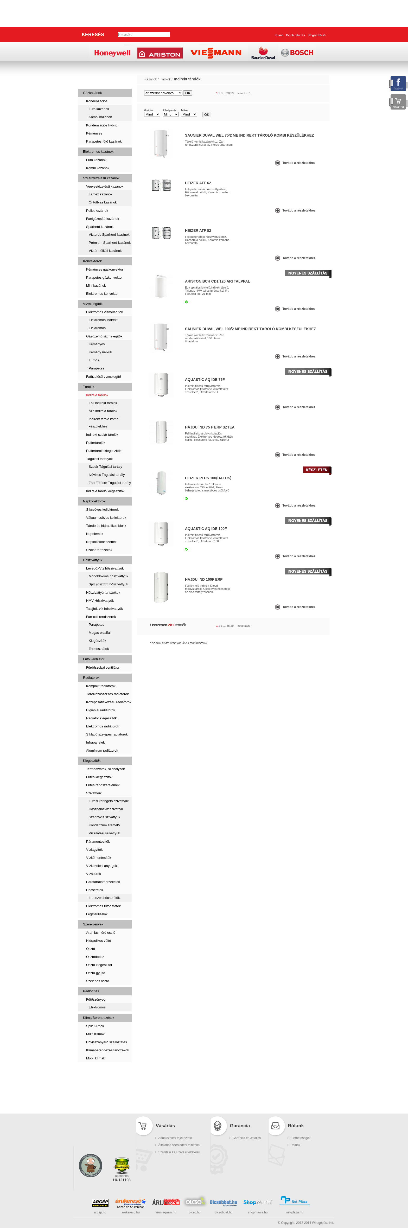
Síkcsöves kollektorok (102, 509)
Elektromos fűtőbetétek (103, 906)
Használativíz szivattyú (106, 809)
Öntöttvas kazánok (103, 202)
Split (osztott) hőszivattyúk (108, 584)
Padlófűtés (91, 991)
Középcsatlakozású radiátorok (108, 702)
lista (319, 94)
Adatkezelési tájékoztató (175, 1138)
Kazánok (91, 79)
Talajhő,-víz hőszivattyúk (104, 609)
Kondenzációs (96, 101)
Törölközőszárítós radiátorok (107, 694)
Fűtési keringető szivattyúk (109, 801)
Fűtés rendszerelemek (103, 785)
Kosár (279, 35)
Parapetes (96, 368)
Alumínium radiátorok (102, 750)
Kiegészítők (97, 641)
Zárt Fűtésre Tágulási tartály (110, 483)
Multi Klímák (95, 1034)
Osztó (90, 949)
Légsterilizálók (96, 914)
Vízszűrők (93, 874)
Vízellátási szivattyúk (104, 833)
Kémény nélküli (100, 352)
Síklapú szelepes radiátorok (107, 734)
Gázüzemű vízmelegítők (104, 336)
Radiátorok (91, 678)
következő (244, 93)
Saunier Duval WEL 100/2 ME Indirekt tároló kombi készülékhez (250, 329)
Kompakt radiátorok (101, 686)
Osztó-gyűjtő (95, 973)
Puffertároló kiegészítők (104, 451)
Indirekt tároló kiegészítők (105, 491)
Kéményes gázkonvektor (104, 269)
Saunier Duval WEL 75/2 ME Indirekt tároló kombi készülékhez (249, 135)
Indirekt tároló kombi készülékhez (104, 422)
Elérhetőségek (301, 1138)
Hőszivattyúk (92, 560)
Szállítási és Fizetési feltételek (179, 1152)
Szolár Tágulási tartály (105, 467)
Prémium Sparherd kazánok (110, 243)
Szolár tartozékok (99, 550)
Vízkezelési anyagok (101, 866)
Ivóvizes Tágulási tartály (107, 475)
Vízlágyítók (94, 850)
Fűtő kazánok (99, 109)
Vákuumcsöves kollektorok (106, 518)
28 (228, 93)
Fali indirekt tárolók (103, 403)
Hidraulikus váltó (98, 941)
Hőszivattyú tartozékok (103, 592)
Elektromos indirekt (103, 320)
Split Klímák (95, 1026)
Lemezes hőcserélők (104, 898)
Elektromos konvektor (102, 294)
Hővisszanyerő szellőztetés (106, 1042)
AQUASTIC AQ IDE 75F (205, 380)
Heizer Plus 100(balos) (208, 478)
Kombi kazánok (100, 117)
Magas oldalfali (100, 633)
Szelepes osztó (97, 981)
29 (232, 93)
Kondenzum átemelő (104, 825)
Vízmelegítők (93, 304)
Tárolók (88, 387)
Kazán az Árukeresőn (130, 1206)
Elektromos (97, 328)
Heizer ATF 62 (198, 183)
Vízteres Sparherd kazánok (109, 234)
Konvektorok (92, 261)
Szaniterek (93, 1071)
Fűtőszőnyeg (95, 999)
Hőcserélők (94, 890)
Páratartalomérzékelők (103, 882)
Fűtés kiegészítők (99, 777)
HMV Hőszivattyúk (100, 601)
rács (309, 94)
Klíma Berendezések (98, 1018)
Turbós (94, 360)
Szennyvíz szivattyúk (104, 817)
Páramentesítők (98, 841)
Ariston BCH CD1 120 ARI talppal (217, 281)
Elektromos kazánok (98, 152)
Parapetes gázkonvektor (104, 277)
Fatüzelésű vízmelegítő (103, 377)
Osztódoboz (95, 957)
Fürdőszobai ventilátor (102, 667)
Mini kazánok (96, 285)
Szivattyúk (93, 793)
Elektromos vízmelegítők (104, 312)
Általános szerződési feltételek (179, 1145)
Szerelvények (93, 924)
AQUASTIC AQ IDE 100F (206, 529)
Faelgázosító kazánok (102, 219)
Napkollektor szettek (101, 542)
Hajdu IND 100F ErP (204, 579)
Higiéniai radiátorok (100, 710)
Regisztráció (317, 35)
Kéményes (94, 133)
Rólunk (295, 1145)
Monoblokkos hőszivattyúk (108, 576)
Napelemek (94, 534)
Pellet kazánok (97, 211)
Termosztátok (99, 649)
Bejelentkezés (295, 35)
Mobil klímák (95, 1058)
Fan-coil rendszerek (101, 617)
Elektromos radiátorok (102, 726)
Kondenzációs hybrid (102, 125)
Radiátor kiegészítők (101, 718)
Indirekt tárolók (97, 395)
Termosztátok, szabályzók (105, 769)
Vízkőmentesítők (98, 858)
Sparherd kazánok (100, 227)
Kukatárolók (95, 1104)
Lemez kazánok (100, 194)
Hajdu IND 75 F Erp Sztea (209, 427)
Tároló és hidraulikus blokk (106, 526)
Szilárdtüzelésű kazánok (101, 178)
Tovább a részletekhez (299, 163)
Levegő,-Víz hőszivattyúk (105, 568)
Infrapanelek (95, 742)
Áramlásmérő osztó (100, 933)
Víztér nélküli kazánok (105, 251)
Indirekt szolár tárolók (102, 435)
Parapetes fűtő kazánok (104, 141)
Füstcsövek (95, 1087)
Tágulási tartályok (99, 459)
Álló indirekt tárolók (103, 411)
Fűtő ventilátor (93, 659)
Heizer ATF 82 (198, 230)
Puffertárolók (95, 443)
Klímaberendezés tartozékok (107, 1050)
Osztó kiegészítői (99, 965)
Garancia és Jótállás (247, 1138)
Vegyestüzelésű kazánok (104, 186)
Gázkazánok (92, 93)
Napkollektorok (94, 501)
